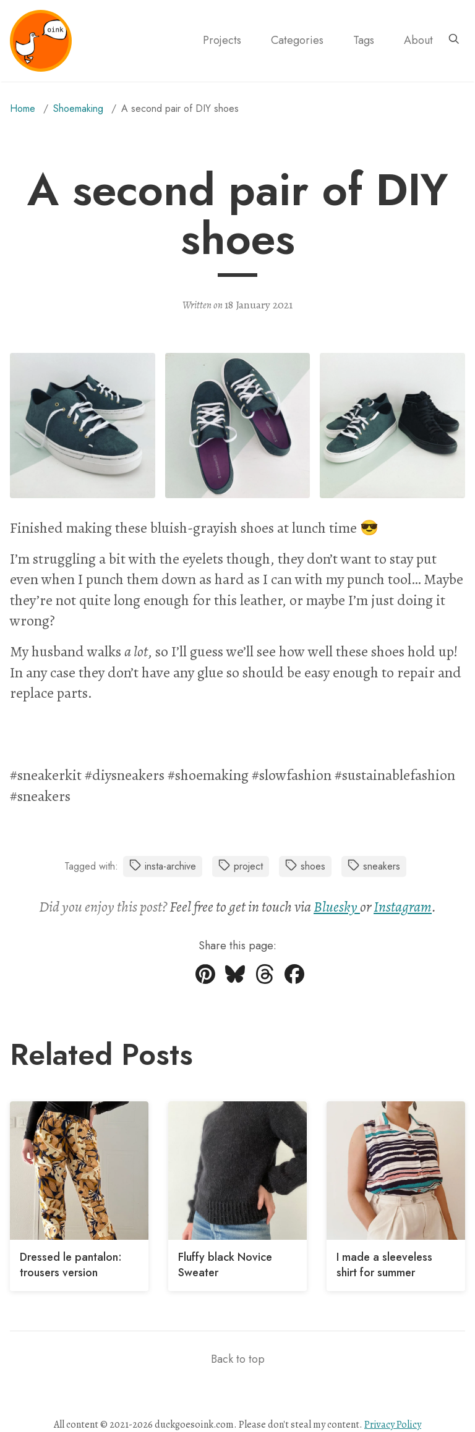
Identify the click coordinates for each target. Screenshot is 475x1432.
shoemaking (78, 108)
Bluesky (337, 907)
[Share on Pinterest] (205, 979)
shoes (305, 866)
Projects (222, 40)
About (418, 40)
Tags (363, 40)
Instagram (403, 907)
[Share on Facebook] (294, 979)
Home (22, 108)
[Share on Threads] (265, 979)
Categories (297, 40)
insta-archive (162, 866)
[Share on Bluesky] (235, 979)
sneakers (374, 866)
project (240, 866)
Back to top (238, 1359)
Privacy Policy (392, 1424)
